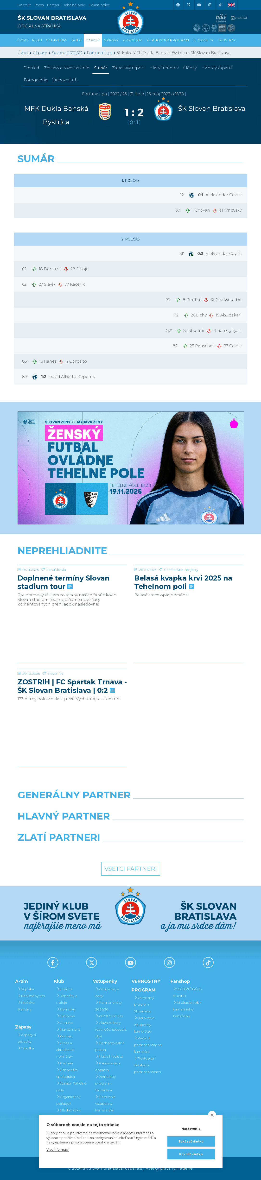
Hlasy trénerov (164, 68)
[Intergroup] (101, 849)
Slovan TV (55, 709)
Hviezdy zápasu (217, 68)
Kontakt (64, 1036)
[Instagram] (210, 5)
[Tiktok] (220, 5)
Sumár (100, 68)
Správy (111, 40)
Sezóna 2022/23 (67, 52)
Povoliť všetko (191, 1154)
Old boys (65, 1016)
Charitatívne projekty (181, 606)
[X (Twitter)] (188, 5)
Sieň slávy (66, 1009)
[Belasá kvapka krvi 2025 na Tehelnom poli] (189, 583)
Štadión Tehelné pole (71, 1086)
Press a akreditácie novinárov (65, 1050)
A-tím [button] (77, 40)
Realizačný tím (31, 996)
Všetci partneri (130, 868)
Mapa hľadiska (109, 1056)
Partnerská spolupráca (67, 1073)
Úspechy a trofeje (66, 999)
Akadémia (132, 40)
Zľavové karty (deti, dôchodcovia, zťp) (111, 1029)
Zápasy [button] (93, 40)
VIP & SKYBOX (109, 1016)
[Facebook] (178, 5)
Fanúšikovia (56, 606)
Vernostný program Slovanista (105, 1083)
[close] (212, 1115)
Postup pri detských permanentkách (147, 1065)
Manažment (68, 1029)
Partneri (64, 1063)
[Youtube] (199, 5)
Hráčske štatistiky (26, 1005)
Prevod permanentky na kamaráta (148, 1045)
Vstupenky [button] (56, 40)
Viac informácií (57, 1149)
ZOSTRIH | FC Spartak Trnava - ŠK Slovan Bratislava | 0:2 (72, 722)
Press (39, 5)
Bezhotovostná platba (109, 1046)
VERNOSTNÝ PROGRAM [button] (168, 40)
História (64, 989)
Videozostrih (65, 80)
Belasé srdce (99, 5)
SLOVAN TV (203, 40)
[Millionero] (169, 828)
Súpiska (26, 989)
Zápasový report (128, 68)
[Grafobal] (91, 828)
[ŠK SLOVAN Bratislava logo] (130, 18)
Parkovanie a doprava (107, 1066)
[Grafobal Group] (159, 849)
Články (190, 68)
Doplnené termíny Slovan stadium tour (64, 618)
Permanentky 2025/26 (108, 1005)
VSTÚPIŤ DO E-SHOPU (187, 992)
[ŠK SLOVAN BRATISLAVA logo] (72, 20)
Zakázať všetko (191, 1141)
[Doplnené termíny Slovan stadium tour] (72, 583)
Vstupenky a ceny (107, 992)
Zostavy (66, 68)
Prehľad (31, 68)
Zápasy (40, 52)
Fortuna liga (99, 52)
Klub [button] (37, 40)
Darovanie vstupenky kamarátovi (105, 1103)
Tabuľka (26, 1048)
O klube (64, 1023)
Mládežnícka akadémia (68, 1113)
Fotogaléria (35, 80)
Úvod (22, 40)
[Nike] (130, 807)
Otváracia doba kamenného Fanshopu (187, 1009)
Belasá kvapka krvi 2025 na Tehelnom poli (183, 618)
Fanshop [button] (227, 40)
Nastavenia (191, 1128)
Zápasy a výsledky (27, 1038)
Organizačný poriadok (68, 1100)
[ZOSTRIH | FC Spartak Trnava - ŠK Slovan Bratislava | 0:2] (72, 687)
